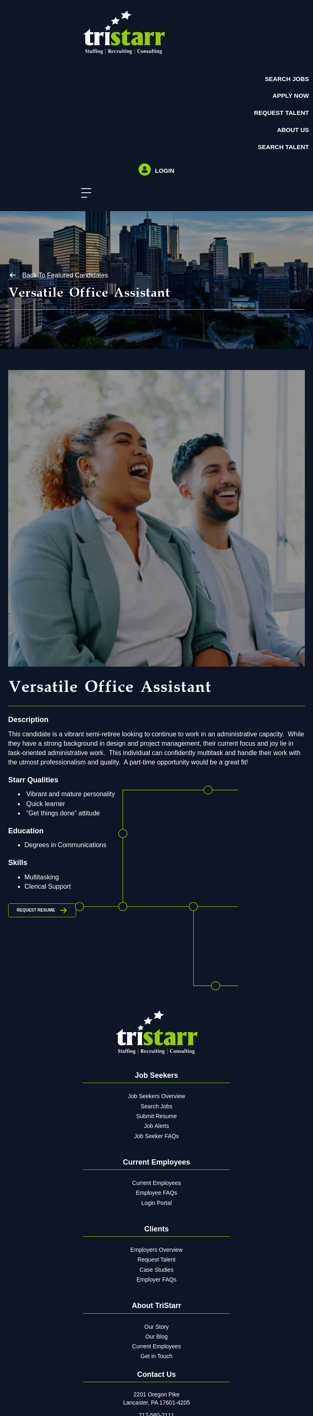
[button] (84, 193)
